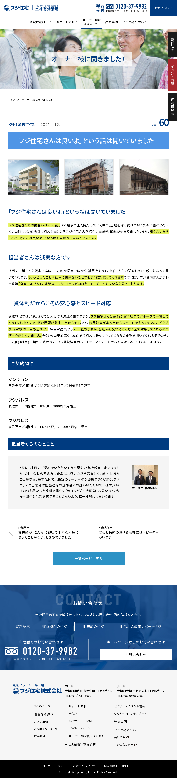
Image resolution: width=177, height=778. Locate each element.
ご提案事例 (41, 722)
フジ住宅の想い (133, 22)
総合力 (73, 713)
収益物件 (40, 736)
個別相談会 (172, 106)
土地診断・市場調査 (82, 744)
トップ (11, 100)
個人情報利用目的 (116, 766)
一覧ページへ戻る (88, 558)
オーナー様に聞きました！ (92, 22)
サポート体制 (66, 22)
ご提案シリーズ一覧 (46, 729)
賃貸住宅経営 (39, 22)
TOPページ (42, 706)
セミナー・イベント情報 (130, 706)
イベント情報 (172, 75)
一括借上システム (79, 728)
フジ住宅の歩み (125, 744)
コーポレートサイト (55, 766)
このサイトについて (86, 766)
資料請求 (172, 45)
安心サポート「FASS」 (81, 721)
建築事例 (111, 22)
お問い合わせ (163, 8)
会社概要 (121, 737)
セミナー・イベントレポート (130, 713)
